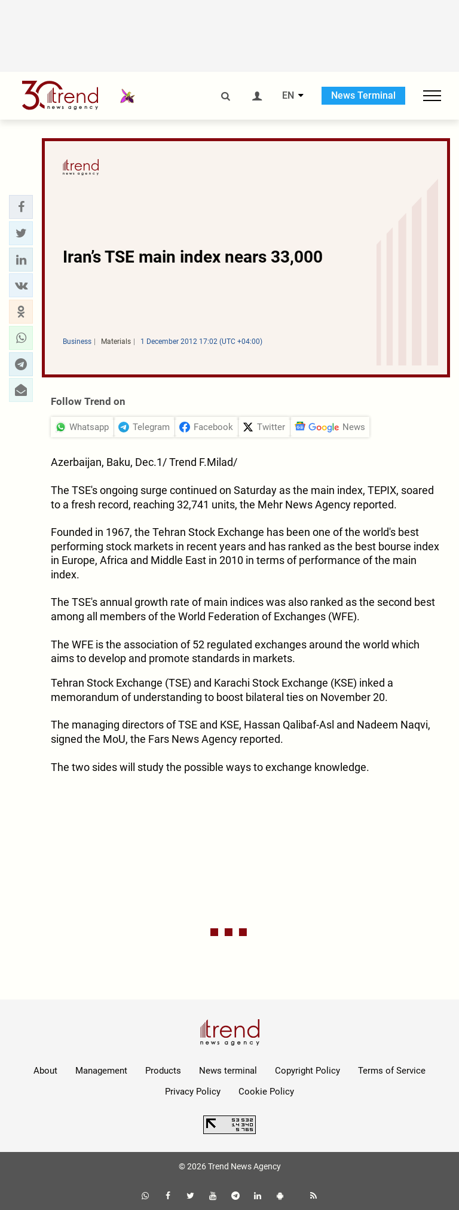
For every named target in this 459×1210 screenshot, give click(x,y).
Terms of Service (392, 1070)
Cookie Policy (266, 1091)
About (45, 1070)
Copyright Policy (307, 1070)
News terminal (228, 1070)
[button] (21, 207)
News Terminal (363, 95)
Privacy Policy (193, 1091)
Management (101, 1070)
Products (163, 1070)
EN (288, 95)
